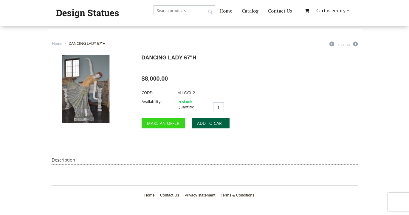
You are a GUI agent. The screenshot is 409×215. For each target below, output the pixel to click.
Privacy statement (200, 195)
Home (225, 10)
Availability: (152, 101)
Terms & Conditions (237, 195)
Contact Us (280, 10)
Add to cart (210, 123)
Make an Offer (163, 123)
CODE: (147, 92)
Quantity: (185, 107)
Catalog (250, 10)
